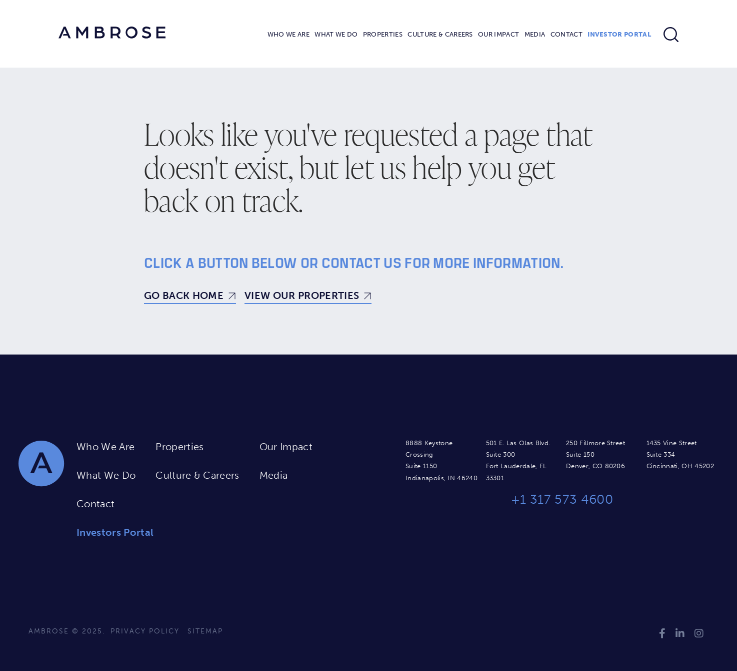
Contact (566, 34)
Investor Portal (619, 34)
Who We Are (289, 34)
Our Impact (498, 34)
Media (535, 34)
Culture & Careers (440, 34)
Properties (382, 34)
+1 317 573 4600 (562, 499)
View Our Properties (301, 295)
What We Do (336, 34)
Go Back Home (184, 295)
